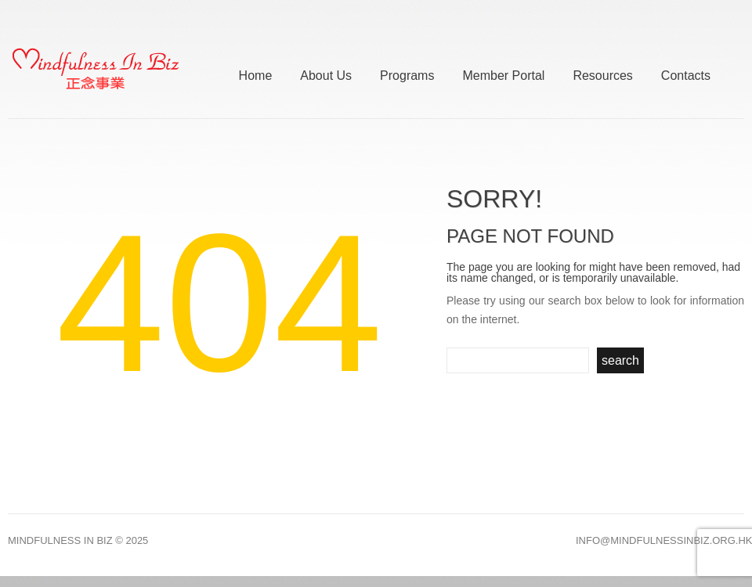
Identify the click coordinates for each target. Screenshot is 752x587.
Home (255, 73)
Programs (406, 73)
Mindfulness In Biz (60, 540)
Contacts (686, 73)
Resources (602, 73)
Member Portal (503, 73)
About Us (325, 73)
